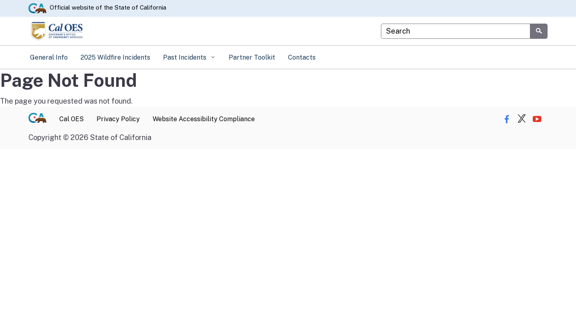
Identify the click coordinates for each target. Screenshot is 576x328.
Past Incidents (185, 57)
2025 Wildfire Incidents (115, 57)
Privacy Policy (118, 119)
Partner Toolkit (252, 57)
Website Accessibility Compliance (204, 119)
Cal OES (71, 119)
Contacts (302, 57)
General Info (49, 57)
